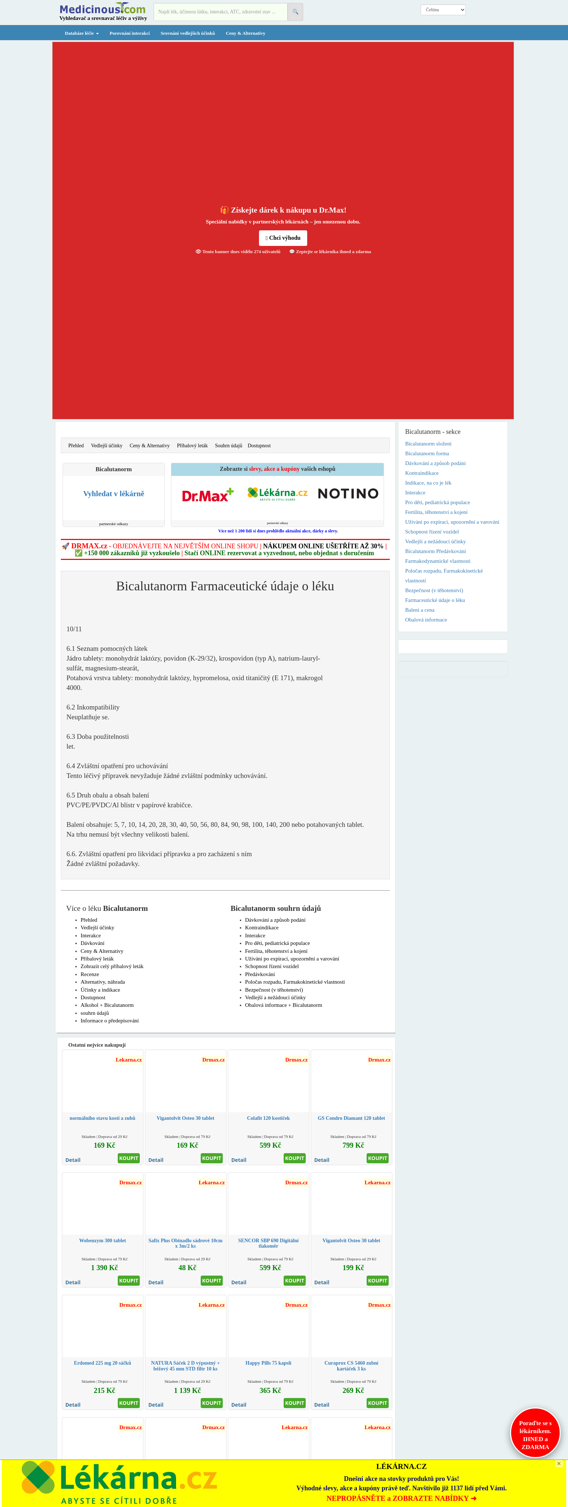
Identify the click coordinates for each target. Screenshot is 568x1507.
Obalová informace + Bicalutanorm (283, 1005)
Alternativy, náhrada (103, 982)
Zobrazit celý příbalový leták (112, 966)
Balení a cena (420, 610)
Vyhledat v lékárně (113, 493)
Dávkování (93, 943)
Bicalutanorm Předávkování (435, 551)
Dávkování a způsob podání (275, 920)
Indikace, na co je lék (428, 483)
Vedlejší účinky (106, 445)
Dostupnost (259, 445)
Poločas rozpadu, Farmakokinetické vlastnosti (295, 982)
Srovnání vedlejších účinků (187, 33)
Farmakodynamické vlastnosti (438, 561)
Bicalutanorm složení (428, 444)
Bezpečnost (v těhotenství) (274, 990)
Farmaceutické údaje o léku (435, 600)
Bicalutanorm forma (427, 453)
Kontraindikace (262, 927)
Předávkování (260, 974)
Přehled (76, 445)
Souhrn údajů (228, 445)
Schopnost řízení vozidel (272, 966)
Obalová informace (426, 620)
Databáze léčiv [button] (82, 33)
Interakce (91, 935)
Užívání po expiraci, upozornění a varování (292, 959)
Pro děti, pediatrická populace (277, 943)
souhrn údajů (95, 1013)
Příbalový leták (192, 445)
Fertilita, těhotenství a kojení (276, 951)
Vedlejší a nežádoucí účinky (275, 997)
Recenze (90, 974)
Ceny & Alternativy (245, 33)
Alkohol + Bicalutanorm (107, 1005)
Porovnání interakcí (130, 33)
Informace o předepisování (110, 1020)
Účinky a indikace (100, 990)
